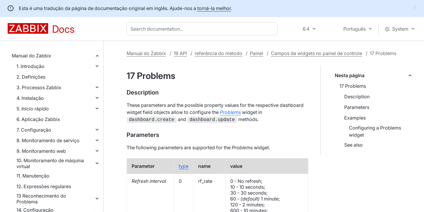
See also (353, 145)
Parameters (356, 107)
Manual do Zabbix (31, 56)
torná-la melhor (214, 8)
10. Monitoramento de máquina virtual (50, 163)
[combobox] (203, 28)
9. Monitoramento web (41, 151)
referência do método (218, 53)
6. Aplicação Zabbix (38, 119)
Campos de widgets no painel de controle (316, 53)
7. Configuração (33, 130)
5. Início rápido (32, 109)
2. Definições (30, 77)
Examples (355, 118)
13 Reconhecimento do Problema (41, 199)
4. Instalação (30, 98)
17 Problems (352, 86)
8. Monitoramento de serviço (48, 140)
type (183, 165)
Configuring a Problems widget (375, 131)
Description (357, 97)
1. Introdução (30, 66)
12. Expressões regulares (43, 186)
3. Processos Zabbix (38, 87)
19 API (180, 53)
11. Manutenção (32, 176)
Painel (256, 53)
